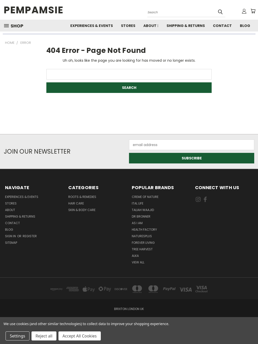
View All (138, 262)
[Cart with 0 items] (252, 11)
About (150, 25)
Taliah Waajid (143, 210)
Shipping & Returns (186, 25)
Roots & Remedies (82, 197)
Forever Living (143, 242)
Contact (222, 25)
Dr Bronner (141, 216)
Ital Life (137, 203)
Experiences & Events (91, 25)
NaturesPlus (142, 236)
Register (30, 236)
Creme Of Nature (145, 197)
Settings (17, 336)
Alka (135, 256)
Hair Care (76, 203)
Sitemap (11, 242)
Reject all (44, 336)
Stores (128, 25)
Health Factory (144, 229)
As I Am (137, 223)
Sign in (11, 236)
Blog (245, 25)
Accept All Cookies (79, 336)
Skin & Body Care (81, 210)
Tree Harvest (142, 249)
